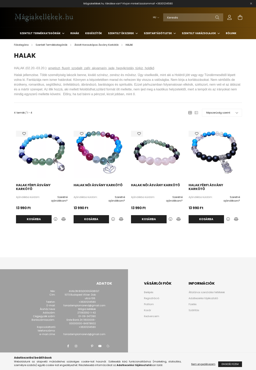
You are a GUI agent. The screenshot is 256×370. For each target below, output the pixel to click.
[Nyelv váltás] (155, 17)
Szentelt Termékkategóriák (40, 33)
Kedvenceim (151, 316)
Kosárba (34, 219)
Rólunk (231, 33)
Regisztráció (151, 298)
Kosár (147, 310)
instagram (76, 346)
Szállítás (194, 310)
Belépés (148, 292)
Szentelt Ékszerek (121, 33)
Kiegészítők (93, 33)
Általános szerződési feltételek (207, 292)
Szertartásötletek (158, 33)
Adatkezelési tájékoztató (203, 298)
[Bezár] (251, 4)
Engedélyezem (230, 364)
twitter (84, 346)
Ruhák (74, 33)
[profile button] (230, 17)
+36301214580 (164, 3)
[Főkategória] (21, 44)
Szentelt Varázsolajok (199, 33)
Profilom (149, 304)
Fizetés (193, 304)
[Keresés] (193, 17)
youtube (100, 346)
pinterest (92, 346)
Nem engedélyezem (203, 364)
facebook (68, 346)
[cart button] (240, 17)
